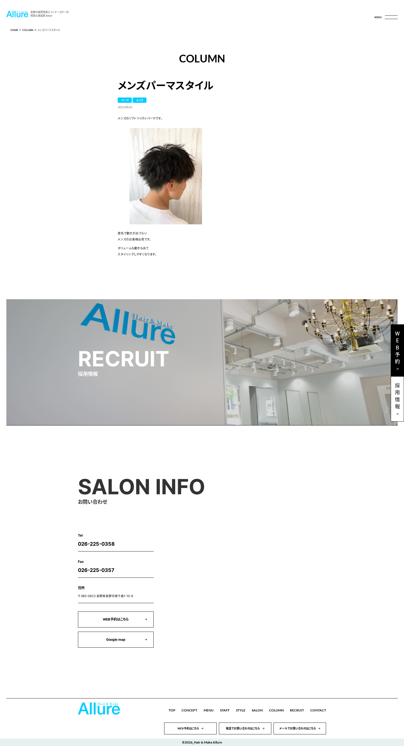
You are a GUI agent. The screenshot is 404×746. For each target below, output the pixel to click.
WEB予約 (397, 348)
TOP (172, 710)
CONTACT (318, 710)
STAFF (225, 710)
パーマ (124, 100)
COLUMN (27, 29)
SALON (257, 710)
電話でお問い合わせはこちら (243, 728)
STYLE (240, 710)
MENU (209, 710)
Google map (115, 639)
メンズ (139, 100)
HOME (14, 29)
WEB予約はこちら (116, 619)
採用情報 (397, 397)
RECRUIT (297, 710)
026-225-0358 (96, 544)
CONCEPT (189, 710)
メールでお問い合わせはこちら (297, 728)
